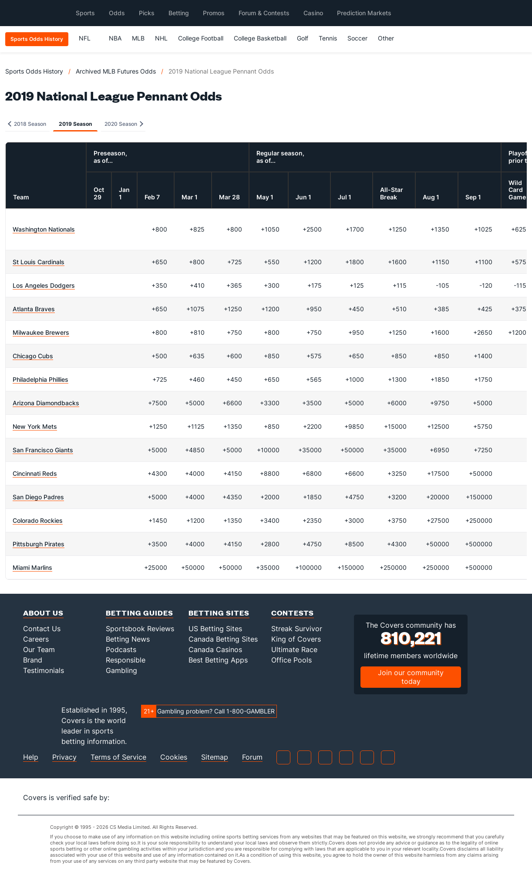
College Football (200, 38)
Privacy (64, 757)
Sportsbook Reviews (140, 628)
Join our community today (411, 676)
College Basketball (260, 38)
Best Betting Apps (218, 660)
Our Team (39, 649)
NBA (115, 38)
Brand (32, 660)
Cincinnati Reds (35, 473)
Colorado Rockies (38, 520)
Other (390, 38)
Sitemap (214, 757)
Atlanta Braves (34, 309)
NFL (88, 38)
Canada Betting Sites (223, 639)
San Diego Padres (38, 497)
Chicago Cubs (33, 356)
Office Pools (291, 660)
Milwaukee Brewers (41, 332)
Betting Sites (219, 613)
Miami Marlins (32, 567)
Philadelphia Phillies (40, 379)
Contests (292, 613)
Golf (302, 38)
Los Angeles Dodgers (44, 285)
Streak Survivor (296, 628)
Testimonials (43, 670)
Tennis (328, 38)
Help (30, 757)
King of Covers (296, 639)
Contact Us (42, 628)
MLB (138, 38)
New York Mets (35, 426)
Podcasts (121, 649)
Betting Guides (139, 613)
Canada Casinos (215, 649)
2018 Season (27, 124)
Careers (36, 639)
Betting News (128, 639)
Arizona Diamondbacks (46, 403)
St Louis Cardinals (38, 262)
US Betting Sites (215, 628)
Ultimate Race (294, 649)
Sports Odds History (34, 71)
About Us (43, 613)
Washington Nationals (44, 229)
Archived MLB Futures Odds (116, 71)
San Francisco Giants (43, 450)
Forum (252, 757)
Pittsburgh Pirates (38, 544)
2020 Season (123, 124)
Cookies (173, 757)
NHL (161, 38)
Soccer (357, 38)
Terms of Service (118, 757)
